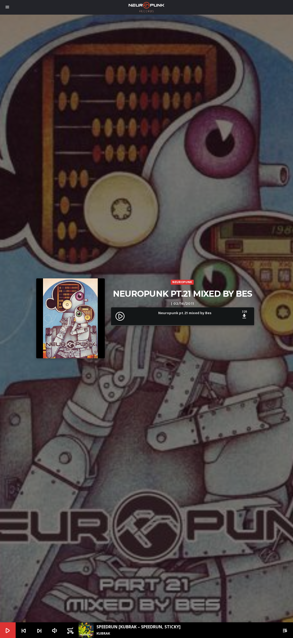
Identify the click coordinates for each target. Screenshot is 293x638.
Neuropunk (182, 282)
